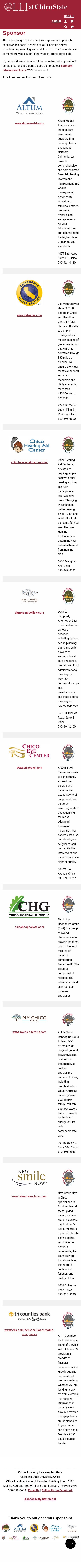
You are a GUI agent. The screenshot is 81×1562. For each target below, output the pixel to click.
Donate (69, 16)
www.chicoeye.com (29, 767)
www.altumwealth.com (29, 123)
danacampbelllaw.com (29, 612)
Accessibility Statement (40, 1499)
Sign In (56, 21)
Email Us (34, 1490)
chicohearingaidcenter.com (29, 462)
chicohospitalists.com (29, 927)
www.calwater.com (29, 315)
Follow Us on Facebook (57, 1490)
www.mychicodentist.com (29, 1032)
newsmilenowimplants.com (29, 1196)
